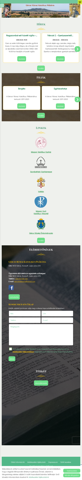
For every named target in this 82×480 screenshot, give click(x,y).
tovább (41, 68)
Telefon (16, 320)
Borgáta (21, 88)
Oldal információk (18, 462)
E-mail (48, 320)
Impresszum (53, 462)
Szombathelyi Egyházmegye (41, 171)
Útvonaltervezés (41, 383)
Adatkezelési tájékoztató (36, 462)
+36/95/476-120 (21, 278)
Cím (44, 313)
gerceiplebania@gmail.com (24, 281)
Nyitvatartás (14, 297)
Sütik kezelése (65, 462)
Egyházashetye (60, 88)
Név (14, 313)
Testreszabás (72, 470)
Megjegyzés (14, 326)
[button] (77, 49)
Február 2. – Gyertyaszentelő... (60, 35)
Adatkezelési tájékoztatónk (39, 477)
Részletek (21, 59)
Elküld (12, 359)
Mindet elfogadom (72, 475)
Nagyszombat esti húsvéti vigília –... (21, 35)
